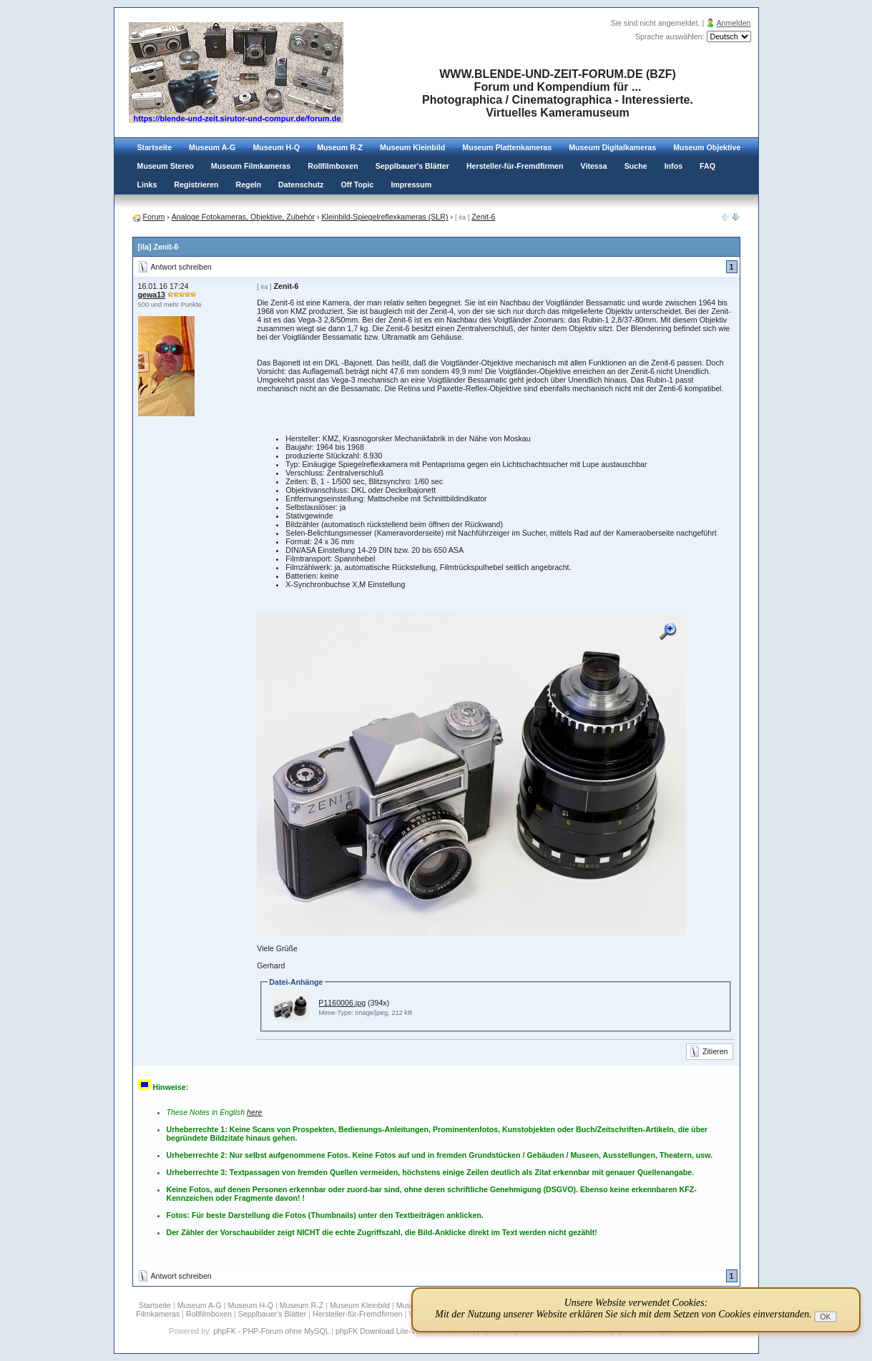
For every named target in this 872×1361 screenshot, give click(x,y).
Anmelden (734, 23)
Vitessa (594, 166)
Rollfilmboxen (333, 166)
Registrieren (196, 184)
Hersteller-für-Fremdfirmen (515, 166)
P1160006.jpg (342, 1002)
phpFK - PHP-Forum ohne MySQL (272, 1331)
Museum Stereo (165, 166)
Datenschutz (300, 184)
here (254, 1112)
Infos (673, 166)
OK (825, 1316)
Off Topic (357, 184)
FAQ (707, 166)
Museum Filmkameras (250, 166)
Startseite (154, 147)
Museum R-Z (340, 147)
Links (147, 184)
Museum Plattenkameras (507, 147)
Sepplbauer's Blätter (412, 166)
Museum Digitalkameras (612, 147)
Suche (635, 166)
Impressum (411, 184)
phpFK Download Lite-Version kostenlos (403, 1331)
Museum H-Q (276, 147)
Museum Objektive (706, 147)
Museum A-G (212, 147)
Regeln (249, 184)
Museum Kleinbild (412, 147)
